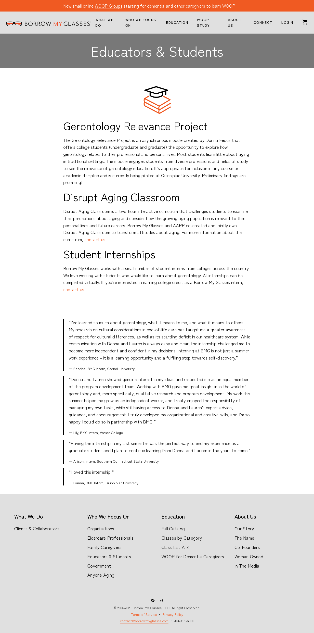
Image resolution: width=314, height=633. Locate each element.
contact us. (95, 239)
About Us (245, 516)
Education (173, 516)
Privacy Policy (172, 614)
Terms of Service (144, 614)
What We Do (28, 516)
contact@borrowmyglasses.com (144, 620)
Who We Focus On (108, 516)
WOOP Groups (108, 5)
